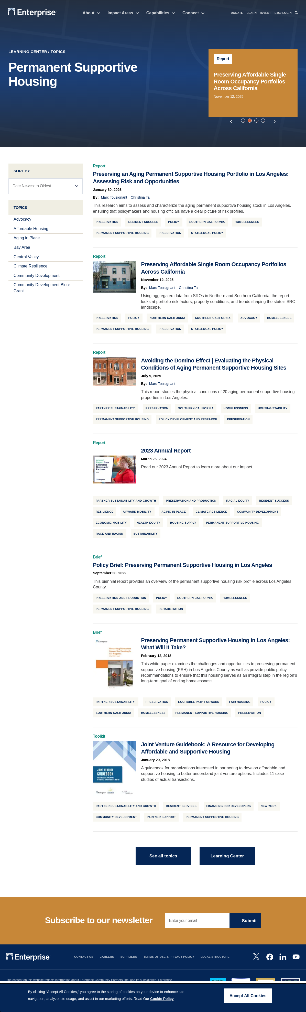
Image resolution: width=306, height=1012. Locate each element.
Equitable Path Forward (198, 703)
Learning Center (27, 51)
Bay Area (22, 248)
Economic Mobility (111, 523)
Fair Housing (239, 703)
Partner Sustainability (116, 409)
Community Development (37, 277)
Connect (193, 13)
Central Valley (26, 258)
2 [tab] (250, 121)
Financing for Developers (228, 807)
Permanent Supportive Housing (122, 234)
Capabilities (160, 13)
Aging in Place (27, 239)
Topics (58, 51)
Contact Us (83, 958)
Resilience (104, 512)
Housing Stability (273, 409)
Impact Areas (123, 13)
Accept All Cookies (248, 996)
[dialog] (153, 997)
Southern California (207, 223)
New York (269, 807)
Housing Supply (183, 523)
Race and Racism (110, 534)
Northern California (167, 319)
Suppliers (129, 958)
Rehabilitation (171, 609)
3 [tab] (257, 121)
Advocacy (22, 220)
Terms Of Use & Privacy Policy (169, 958)
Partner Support (161, 818)
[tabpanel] (253, 83)
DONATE (237, 12)
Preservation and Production (191, 501)
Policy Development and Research (188, 420)
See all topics (163, 857)
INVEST (265, 12)
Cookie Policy (162, 999)
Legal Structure (215, 958)
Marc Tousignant (114, 199)
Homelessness (247, 223)
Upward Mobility (137, 512)
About (92, 13)
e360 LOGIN (283, 12)
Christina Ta (140, 199)
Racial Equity (237, 501)
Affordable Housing (31, 230)
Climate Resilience (31, 267)
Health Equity (148, 523)
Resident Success (143, 223)
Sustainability (146, 534)
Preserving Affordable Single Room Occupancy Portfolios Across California (250, 81)
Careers (107, 958)
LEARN (252, 12)
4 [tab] (263, 121)
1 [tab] (243, 121)
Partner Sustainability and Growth (126, 501)
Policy (174, 223)
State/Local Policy (207, 234)
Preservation (170, 234)
